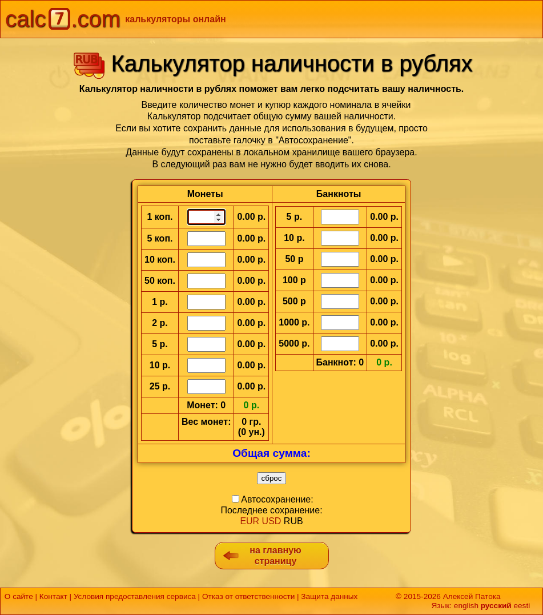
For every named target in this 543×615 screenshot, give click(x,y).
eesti (521, 605)
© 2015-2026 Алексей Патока (448, 596)
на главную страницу (275, 555)
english (466, 605)
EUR (249, 521)
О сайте (19, 596)
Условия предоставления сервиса (135, 596)
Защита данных (329, 596)
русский (496, 605)
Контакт (53, 596)
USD (271, 521)
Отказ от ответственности (248, 596)
